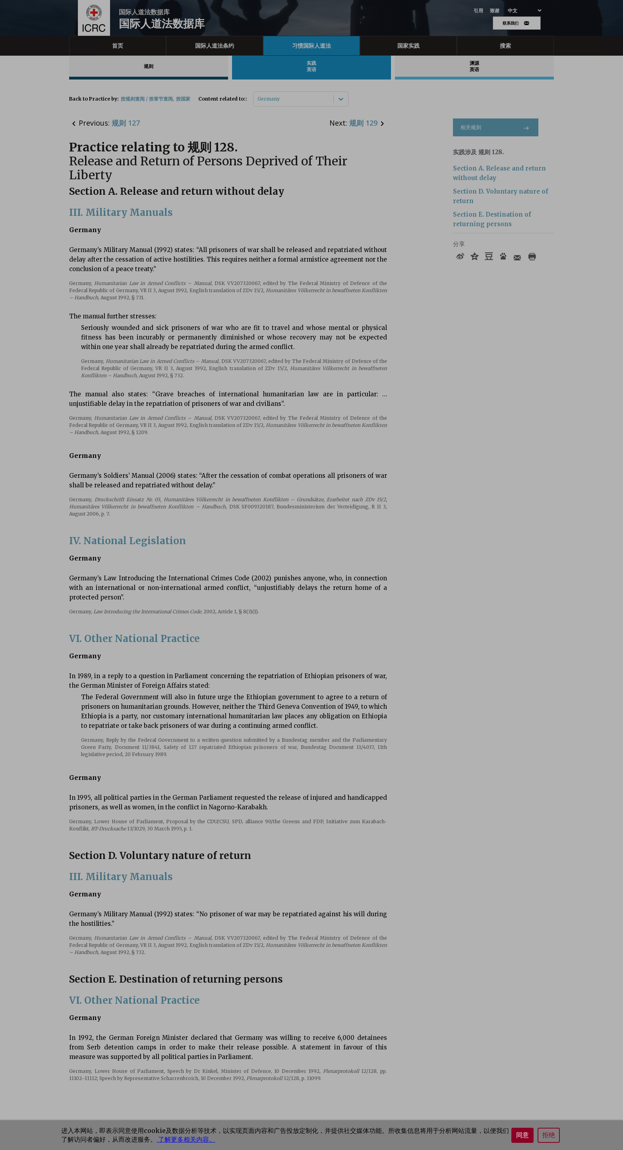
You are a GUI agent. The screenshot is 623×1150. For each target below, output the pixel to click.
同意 (522, 1135)
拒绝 (548, 1135)
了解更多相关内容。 (186, 1139)
